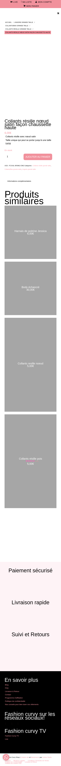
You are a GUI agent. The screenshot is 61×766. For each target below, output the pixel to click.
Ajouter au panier (38, 157)
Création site (25, 757)
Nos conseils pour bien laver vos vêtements (22, 704)
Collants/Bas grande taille (13, 169)
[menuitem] (14, 2)
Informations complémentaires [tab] (19, 181)
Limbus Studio (47, 757)
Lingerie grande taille (29, 169)
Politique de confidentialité (15, 701)
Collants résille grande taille (42, 165)
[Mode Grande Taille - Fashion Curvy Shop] (25, 13)
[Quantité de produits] (7, 156)
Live (6, 739)
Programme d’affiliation (14, 698)
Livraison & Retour (12, 691)
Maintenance (35, 757)
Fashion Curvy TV (12, 736)
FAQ (6, 688)
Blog (6, 685)
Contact (8, 695)
